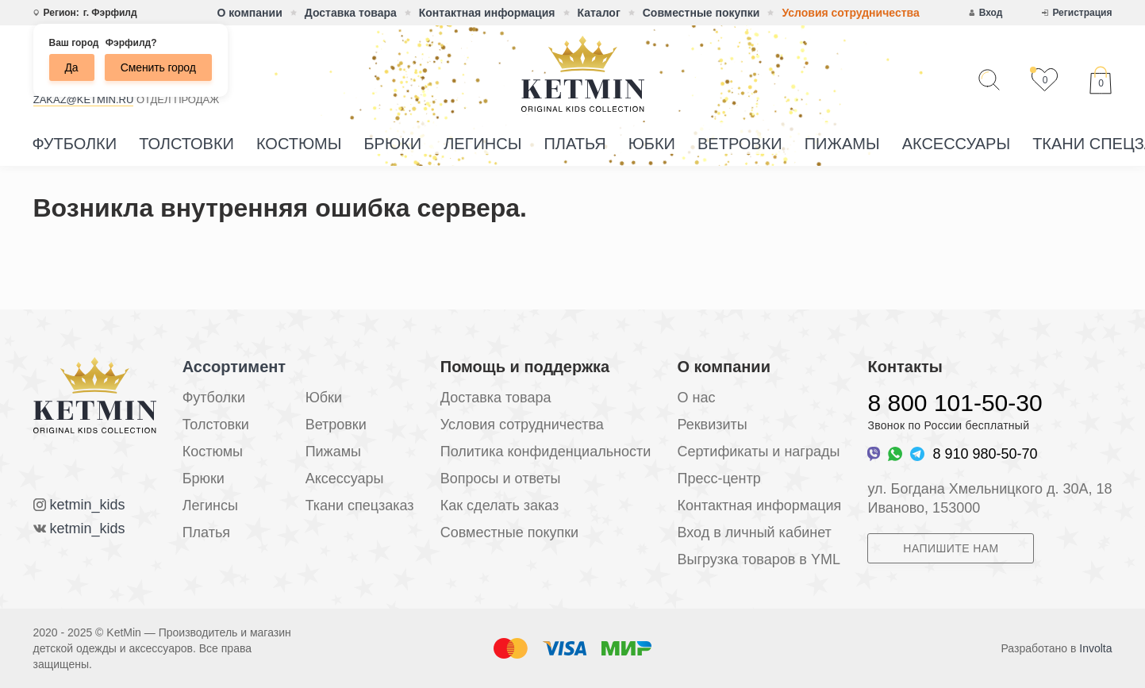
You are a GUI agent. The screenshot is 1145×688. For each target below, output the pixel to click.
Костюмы (299, 143)
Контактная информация (487, 13)
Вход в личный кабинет (754, 532)
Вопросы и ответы (500, 478)
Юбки (651, 143)
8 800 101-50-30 (954, 403)
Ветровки (739, 143)
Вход (991, 13)
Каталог (599, 13)
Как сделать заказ (499, 505)
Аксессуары (956, 143)
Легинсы (482, 143)
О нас (696, 397)
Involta (1095, 648)
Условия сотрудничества (850, 13)
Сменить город (158, 67)
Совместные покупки (701, 13)
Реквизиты (712, 424)
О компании (249, 13)
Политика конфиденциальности (545, 451)
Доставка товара (351, 13)
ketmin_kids (87, 505)
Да (72, 67)
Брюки (392, 143)
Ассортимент (234, 366)
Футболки (75, 143)
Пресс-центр (718, 478)
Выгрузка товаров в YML (758, 559)
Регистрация (1082, 13)
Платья (574, 143)
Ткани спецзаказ (359, 505)
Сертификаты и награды (758, 451)
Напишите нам (950, 548)
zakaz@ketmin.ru (83, 100)
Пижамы (842, 143)
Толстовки (186, 143)
